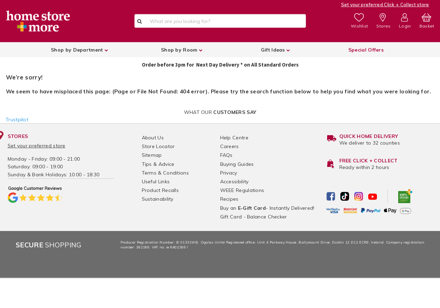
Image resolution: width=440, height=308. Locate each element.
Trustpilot (17, 119)
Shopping (49, 244)
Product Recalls (160, 190)
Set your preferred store (36, 146)
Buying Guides (237, 164)
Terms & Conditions (165, 173)
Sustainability (157, 199)
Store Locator (158, 146)
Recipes (229, 199)
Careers (229, 146)
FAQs (226, 155)
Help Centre (234, 137)
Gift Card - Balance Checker (253, 217)
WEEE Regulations (242, 190)
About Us (153, 137)
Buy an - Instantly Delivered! (267, 208)
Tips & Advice (158, 164)
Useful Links (156, 181)
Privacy (228, 173)
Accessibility (234, 181)
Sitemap (152, 155)
